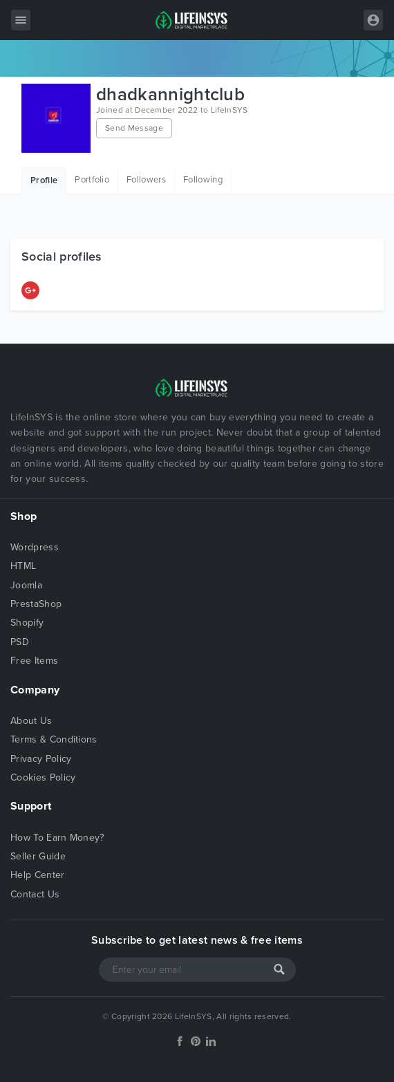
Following (203, 179)
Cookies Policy (42, 777)
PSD (19, 642)
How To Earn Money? (57, 837)
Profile (43, 180)
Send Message (134, 128)
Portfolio (92, 179)
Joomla (26, 585)
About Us (31, 721)
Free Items (34, 660)
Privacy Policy (40, 759)
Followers (146, 179)
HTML (23, 566)
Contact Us (34, 894)
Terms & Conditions (53, 739)
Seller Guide (38, 856)
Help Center (37, 875)
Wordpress (34, 547)
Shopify (27, 622)
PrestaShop (36, 604)
